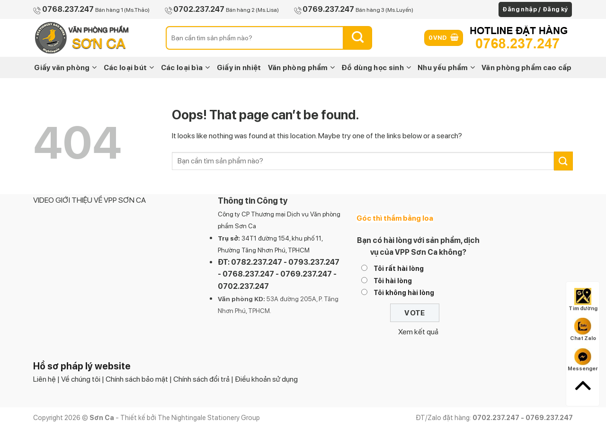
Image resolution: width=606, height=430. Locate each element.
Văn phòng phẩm (301, 67)
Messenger (583, 360)
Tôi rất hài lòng (399, 268)
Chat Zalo (583, 329)
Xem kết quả (418, 331)
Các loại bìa (185, 67)
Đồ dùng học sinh (376, 67)
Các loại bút (129, 67)
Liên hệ (44, 379)
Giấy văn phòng (65, 67)
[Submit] (358, 38)
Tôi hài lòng (393, 281)
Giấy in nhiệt (239, 67)
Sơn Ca (245, 226)
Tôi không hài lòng (404, 292)
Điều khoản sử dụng (266, 379)
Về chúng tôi (80, 379)
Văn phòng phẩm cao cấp (526, 67)
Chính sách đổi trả (201, 379)
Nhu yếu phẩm (446, 67)
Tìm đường (583, 300)
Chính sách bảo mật (137, 379)
